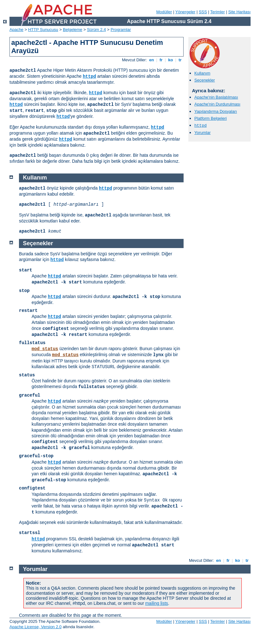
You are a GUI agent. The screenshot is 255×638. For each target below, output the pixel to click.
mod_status (45, 348)
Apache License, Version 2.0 (35, 626)
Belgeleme (72, 29)
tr (180, 60)
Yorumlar (202, 132)
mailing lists (156, 603)
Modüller (164, 11)
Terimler (217, 11)
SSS (203, 11)
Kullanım (202, 73)
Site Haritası (239, 11)
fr (161, 60)
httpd (89, 76)
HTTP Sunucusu (43, 29)
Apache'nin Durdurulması (217, 104)
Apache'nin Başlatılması (216, 97)
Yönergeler (185, 11)
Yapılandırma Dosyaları (215, 111)
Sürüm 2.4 (96, 29)
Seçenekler (204, 80)
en (151, 60)
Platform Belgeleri (210, 118)
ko (170, 60)
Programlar (121, 29)
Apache (16, 29)
